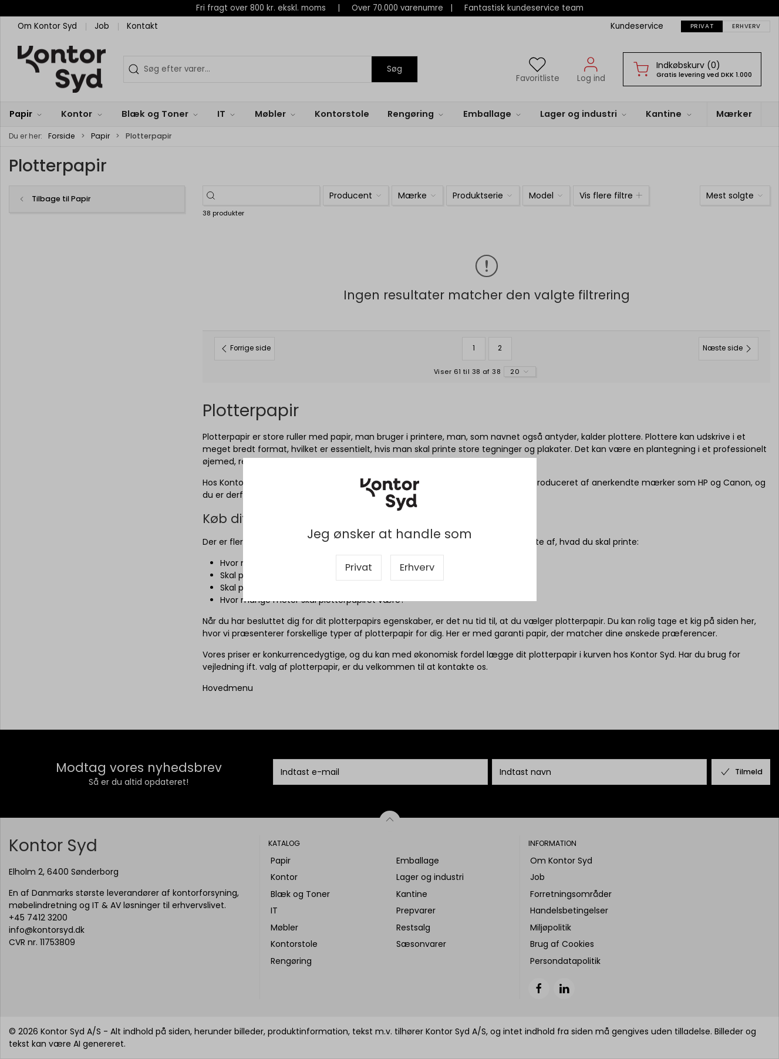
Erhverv (417, 567)
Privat (358, 567)
